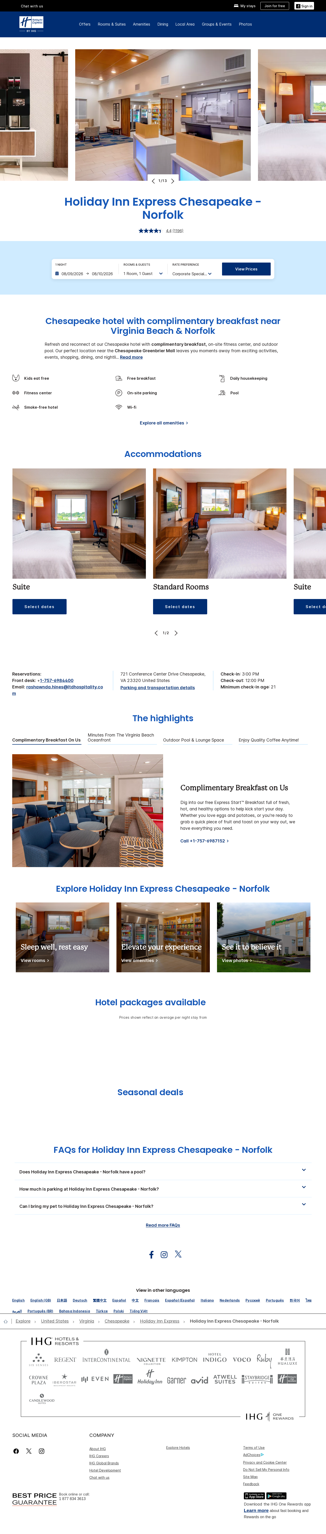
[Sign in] (304, 5)
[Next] (172, 181)
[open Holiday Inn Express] (159, 1321)
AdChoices (253, 1434)
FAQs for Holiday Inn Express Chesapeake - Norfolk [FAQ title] (163, 1150)
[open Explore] (24, 1321)
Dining (162, 24)
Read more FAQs (163, 1225)
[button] (163, 1171)
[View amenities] (138, 961)
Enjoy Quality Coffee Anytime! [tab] (269, 740)
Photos (245, 24)
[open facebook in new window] (149, 1254)
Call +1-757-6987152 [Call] (202, 840)
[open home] (7, 1321)
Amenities (141, 24)
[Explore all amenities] (163, 424)
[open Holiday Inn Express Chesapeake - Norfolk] (233, 1321)
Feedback (251, 1464)
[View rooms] (34, 961)
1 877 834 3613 (72, 1478)
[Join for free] (274, 6)
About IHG (97, 1428)
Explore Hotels (178, 1427)
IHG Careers (99, 1436)
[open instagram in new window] (161, 1254)
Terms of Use (254, 1427)
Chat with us (32, 6)
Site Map (250, 1456)
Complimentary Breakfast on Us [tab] (46, 740)
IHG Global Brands (104, 1443)
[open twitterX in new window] (176, 1254)
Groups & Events (217, 24)
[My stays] (245, 6)
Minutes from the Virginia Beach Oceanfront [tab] (121, 737)
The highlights (163, 718)
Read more (131, 357)
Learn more (256, 1490)
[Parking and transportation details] (157, 687)
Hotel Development (105, 1450)
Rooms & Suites (112, 24)
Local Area (185, 24)
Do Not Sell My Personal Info (266, 1449)
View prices (246, 269)
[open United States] (55, 1321)
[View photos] (236, 961)
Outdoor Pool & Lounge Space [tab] (193, 740)
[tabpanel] (163, 810)
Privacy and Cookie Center (265, 1442)
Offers (85, 24)
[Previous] (154, 181)
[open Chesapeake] (117, 1321)
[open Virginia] (86, 1321)
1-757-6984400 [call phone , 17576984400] (57, 680)
